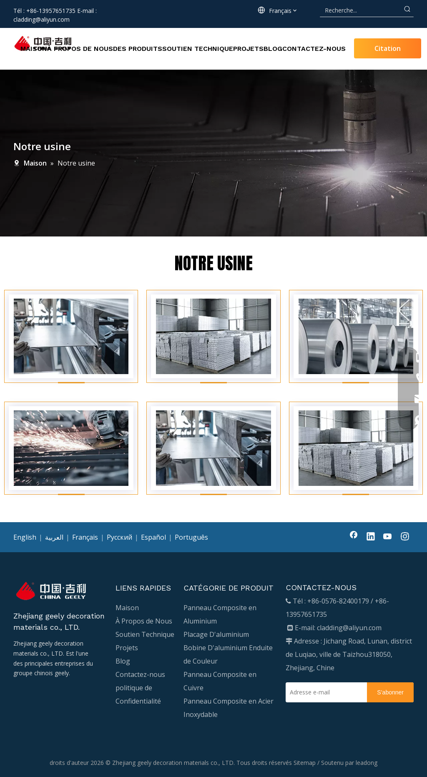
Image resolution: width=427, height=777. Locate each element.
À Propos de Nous (144, 621)
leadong (366, 763)
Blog (123, 661)
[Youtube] (387, 537)
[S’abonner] (390, 692)
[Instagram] (405, 537)
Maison (127, 607)
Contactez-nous (140, 674)
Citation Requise (387, 51)
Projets (127, 647)
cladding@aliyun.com (41, 19)
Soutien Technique (145, 634)
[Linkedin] (370, 537)
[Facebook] (353, 537)
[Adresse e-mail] (324, 692)
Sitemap (305, 763)
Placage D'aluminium (216, 634)
